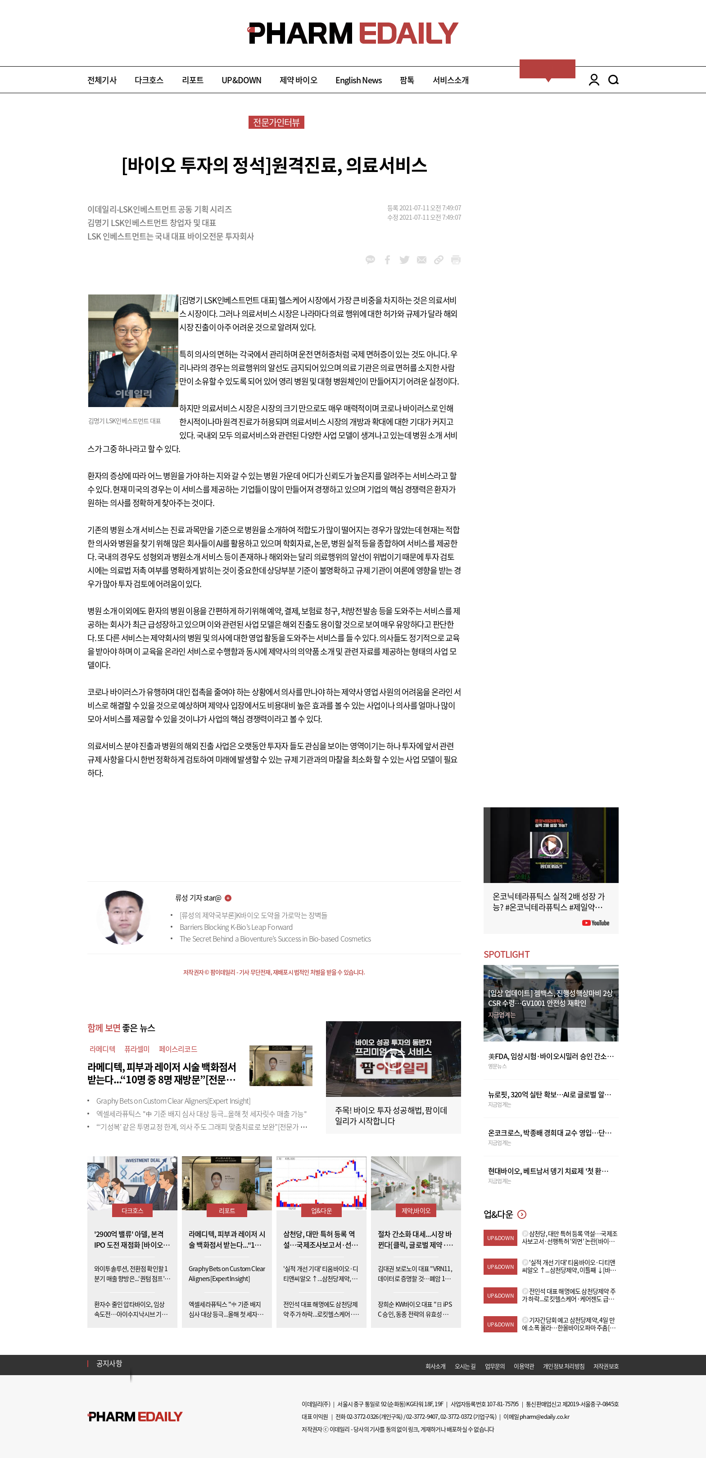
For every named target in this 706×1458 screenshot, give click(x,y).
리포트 (193, 80)
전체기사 (102, 80)
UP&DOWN (241, 80)
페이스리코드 (178, 1048)
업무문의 (495, 1366)
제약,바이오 (416, 1210)
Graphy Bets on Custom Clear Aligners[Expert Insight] (173, 1100)
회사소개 (435, 1366)
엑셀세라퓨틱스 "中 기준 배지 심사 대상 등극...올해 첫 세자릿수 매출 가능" (201, 1113)
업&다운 (321, 1210)
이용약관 (524, 1366)
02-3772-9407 (422, 1416)
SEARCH (613, 80)
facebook (387, 259)
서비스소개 (451, 80)
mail (421, 259)
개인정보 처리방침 (563, 1366)
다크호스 (149, 80)
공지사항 (109, 1363)
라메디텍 (102, 1048)
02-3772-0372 (456, 1416)
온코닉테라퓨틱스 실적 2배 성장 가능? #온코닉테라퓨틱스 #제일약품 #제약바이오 (550, 907)
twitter (404, 259)
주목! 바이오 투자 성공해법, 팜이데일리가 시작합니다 (391, 1115)
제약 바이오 (298, 80)
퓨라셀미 (137, 1048)
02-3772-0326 (362, 1416)
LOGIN (592, 80)
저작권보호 (606, 1366)
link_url (439, 259)
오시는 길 (465, 1366)
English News (358, 80)
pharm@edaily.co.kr (544, 1416)
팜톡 (407, 80)
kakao (370, 259)
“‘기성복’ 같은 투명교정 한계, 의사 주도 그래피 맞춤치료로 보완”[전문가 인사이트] (212, 1126)
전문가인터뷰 (276, 122)
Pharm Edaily (135, 1417)
